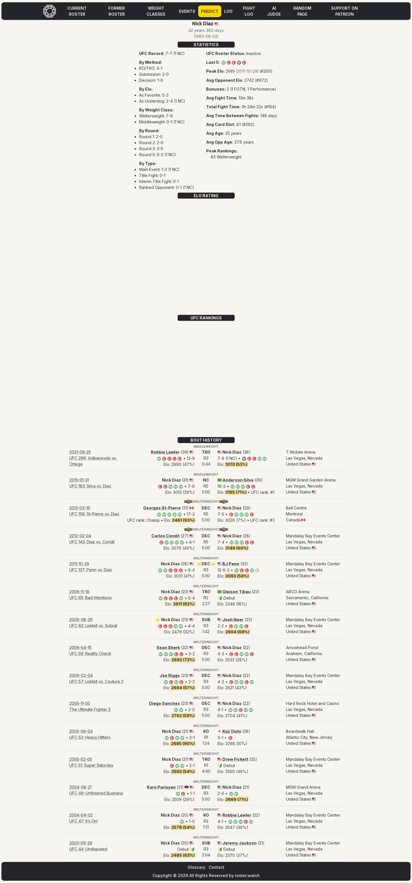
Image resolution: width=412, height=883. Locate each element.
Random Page (302, 11)
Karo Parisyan (161, 787)
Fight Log (249, 11)
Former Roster (116, 11)
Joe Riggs (170, 675)
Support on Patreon (344, 11)
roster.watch (247, 875)
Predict (209, 11)
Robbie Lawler (165, 452)
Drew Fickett (235, 759)
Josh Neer (232, 619)
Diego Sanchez (164, 703)
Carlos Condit (165, 535)
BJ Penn (230, 563)
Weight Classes (156, 11)
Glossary (196, 867)
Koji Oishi (231, 731)
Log (228, 11)
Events (187, 11)
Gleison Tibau (236, 591)
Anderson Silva (237, 480)
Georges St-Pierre (162, 507)
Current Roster (77, 11)
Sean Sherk (168, 647)
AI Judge (274, 11)
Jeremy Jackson (239, 843)
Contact (216, 867)
